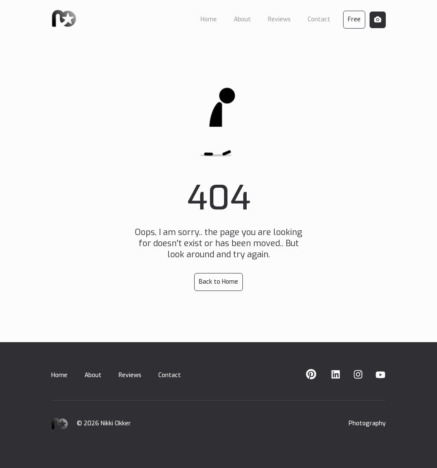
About (93, 375)
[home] (64, 18)
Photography (367, 423)
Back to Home (218, 282)
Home (59, 375)
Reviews (130, 375)
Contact (169, 375)
